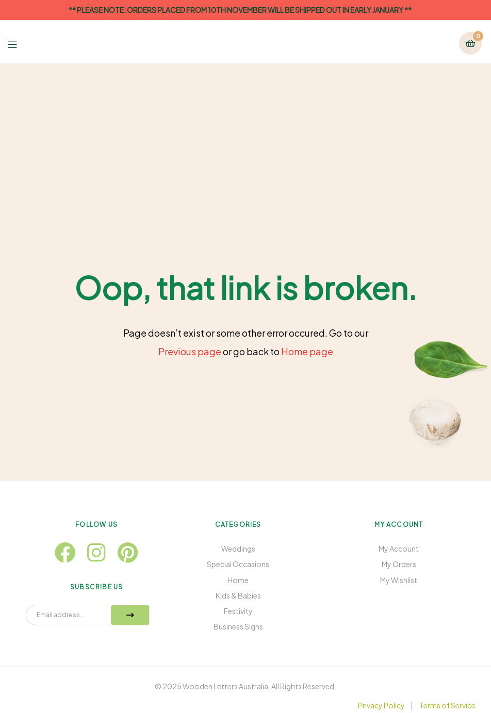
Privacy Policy (381, 705)
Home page (307, 351)
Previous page (189, 351)
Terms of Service (447, 705)
